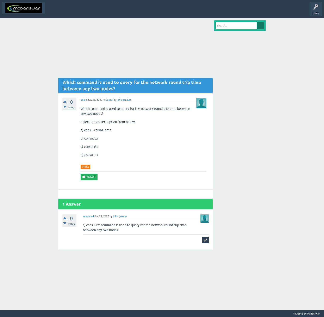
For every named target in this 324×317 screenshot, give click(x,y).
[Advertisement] (135, 49)
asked (84, 99)
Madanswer (313, 313)
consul (85, 167)
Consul (109, 99)
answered (88, 216)
